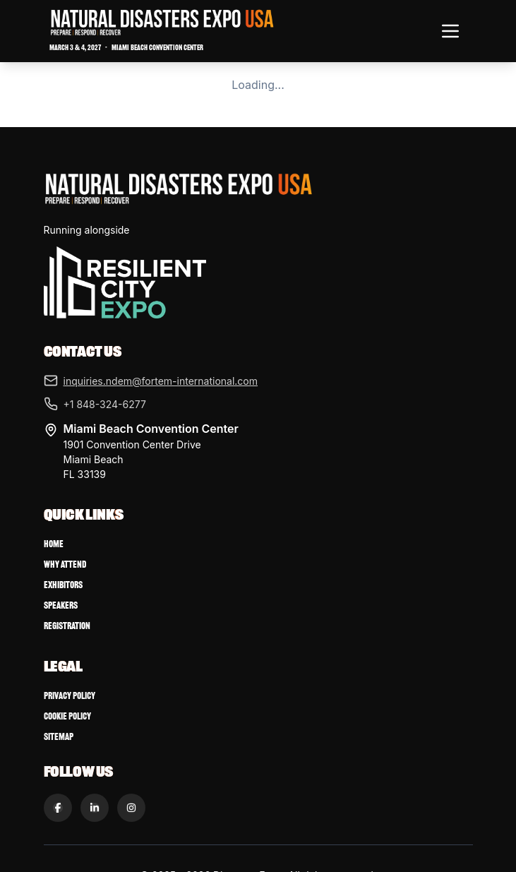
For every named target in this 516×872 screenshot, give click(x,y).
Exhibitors (63, 585)
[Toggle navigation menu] (450, 31)
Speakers (61, 605)
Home (54, 544)
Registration (67, 626)
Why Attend (65, 565)
